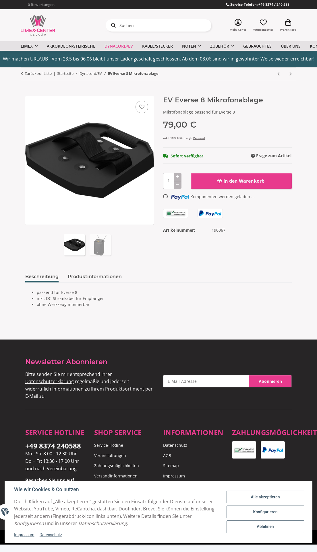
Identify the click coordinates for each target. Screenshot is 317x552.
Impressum (24, 535)
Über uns (291, 46)
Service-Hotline (108, 445)
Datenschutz (51, 535)
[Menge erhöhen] (177, 177)
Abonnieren (270, 381)
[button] (238, 25)
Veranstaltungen (110, 455)
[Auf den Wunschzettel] (142, 107)
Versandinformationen (116, 476)
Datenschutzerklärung (49, 381)
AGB (167, 455)
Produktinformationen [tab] (95, 276)
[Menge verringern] (177, 185)
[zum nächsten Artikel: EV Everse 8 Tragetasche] (290, 74)
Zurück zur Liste (38, 73)
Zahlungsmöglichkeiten (116, 465)
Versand (199, 138)
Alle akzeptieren (265, 497)
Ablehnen (265, 526)
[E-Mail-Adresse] (206, 381)
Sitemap (171, 465)
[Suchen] (158, 25)
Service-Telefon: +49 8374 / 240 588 (257, 4)
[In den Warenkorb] (29, 93)
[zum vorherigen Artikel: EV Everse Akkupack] (279, 74)
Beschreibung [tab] (42, 276)
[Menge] (172, 181)
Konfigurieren (265, 512)
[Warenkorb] (288, 25)
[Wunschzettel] (263, 25)
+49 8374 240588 (53, 445)
